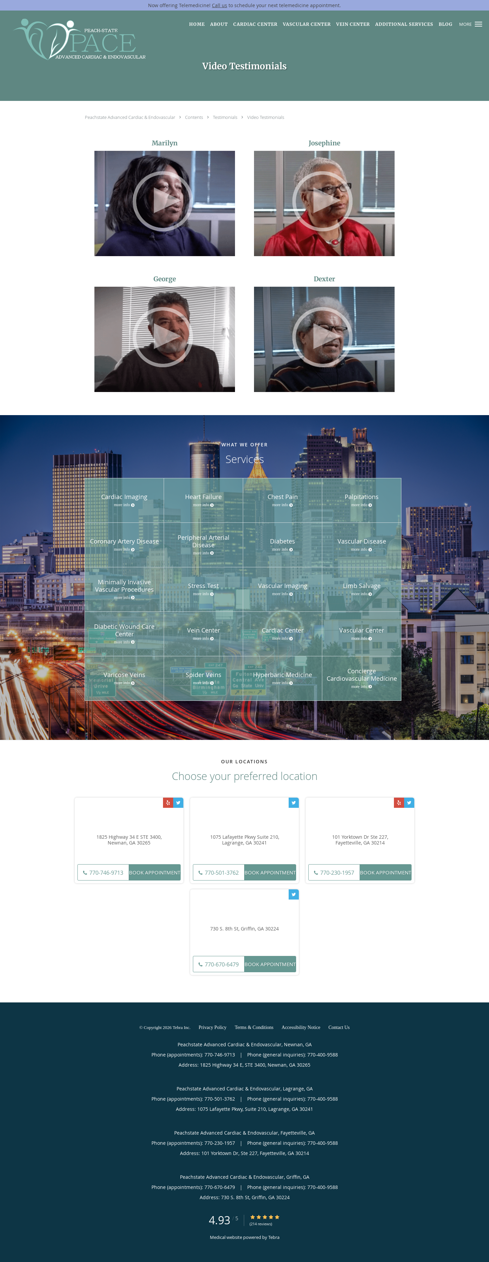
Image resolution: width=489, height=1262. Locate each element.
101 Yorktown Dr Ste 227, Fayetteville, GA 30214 (360, 840)
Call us (219, 5)
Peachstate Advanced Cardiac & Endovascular (130, 117)
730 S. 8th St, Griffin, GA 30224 (244, 929)
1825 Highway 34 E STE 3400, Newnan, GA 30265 (129, 840)
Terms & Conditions (254, 1027)
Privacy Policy (213, 1027)
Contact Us (339, 1027)
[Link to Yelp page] (168, 803)
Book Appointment (154, 872)
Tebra (273, 1237)
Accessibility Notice (301, 1027)
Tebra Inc (181, 1027)
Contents (194, 117)
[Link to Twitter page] (178, 803)
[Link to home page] (74, 39)
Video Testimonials (265, 117)
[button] (478, 24)
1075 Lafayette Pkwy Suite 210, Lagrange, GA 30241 (244, 840)
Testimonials (225, 117)
